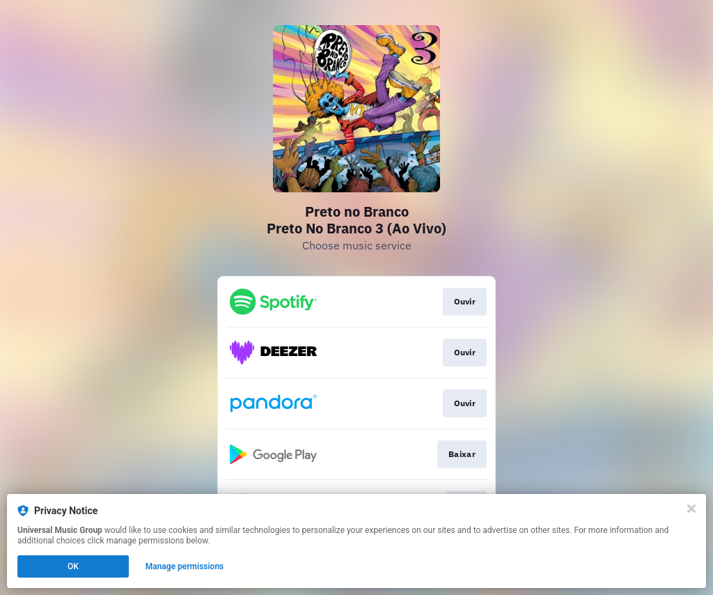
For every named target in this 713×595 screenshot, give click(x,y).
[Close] (691, 508)
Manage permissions (185, 566)
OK (73, 566)
